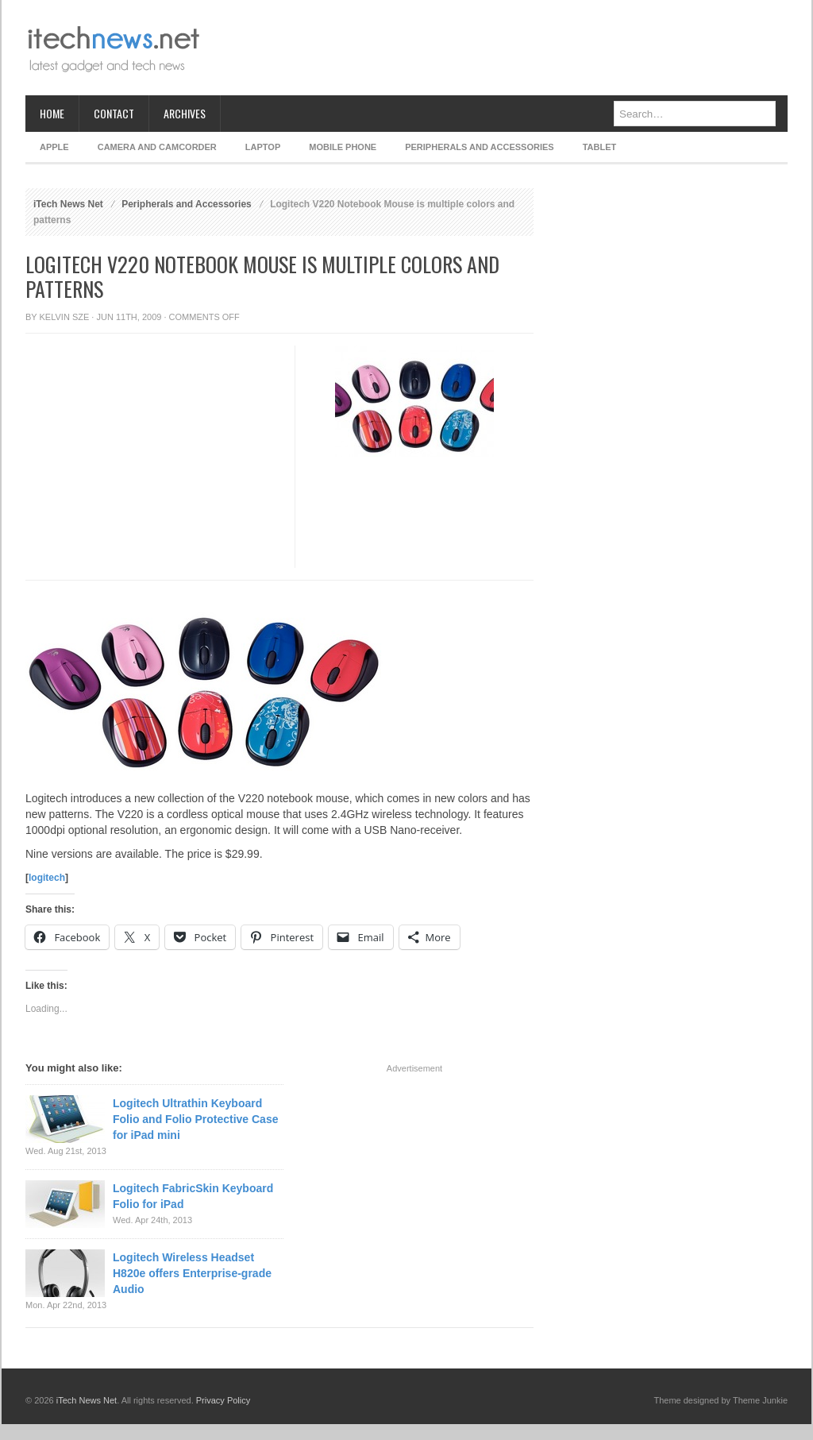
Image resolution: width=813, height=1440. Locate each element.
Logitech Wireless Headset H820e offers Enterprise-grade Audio (192, 1273)
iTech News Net (68, 204)
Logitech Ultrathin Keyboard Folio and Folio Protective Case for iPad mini (195, 1119)
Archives (185, 113)
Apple (54, 147)
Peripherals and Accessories (479, 147)
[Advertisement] (499, 47)
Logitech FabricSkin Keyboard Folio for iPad (193, 1196)
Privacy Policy (223, 1400)
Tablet (600, 147)
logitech (47, 877)
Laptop (262, 147)
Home (52, 113)
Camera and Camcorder (157, 147)
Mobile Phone (342, 147)
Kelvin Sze (65, 317)
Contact (114, 113)
